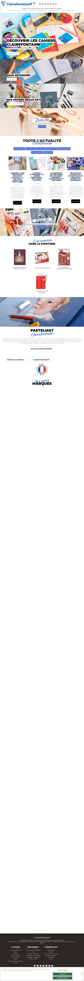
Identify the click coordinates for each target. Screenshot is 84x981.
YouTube (71, 4)
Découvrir (42, 126)
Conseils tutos (41, 148)
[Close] (81, 973)
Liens (15, 965)
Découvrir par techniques (15, 103)
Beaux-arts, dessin (64, 148)
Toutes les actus (19, 148)
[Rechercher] (16, 4)
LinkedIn (79, 4)
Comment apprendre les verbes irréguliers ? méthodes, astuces (33, 176)
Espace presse (51, 956)
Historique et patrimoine (15, 365)
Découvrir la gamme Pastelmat (41, 354)
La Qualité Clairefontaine (41, 365)
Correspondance (37, 152)
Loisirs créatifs (48, 152)
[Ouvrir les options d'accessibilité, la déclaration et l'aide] (56, 4)
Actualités (50, 957)
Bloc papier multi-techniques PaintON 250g (64, 273)
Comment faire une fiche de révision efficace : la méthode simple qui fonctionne (16, 178)
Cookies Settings (63, 970)
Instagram (76, 4)
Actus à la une (30, 148)
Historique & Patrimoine (15, 956)
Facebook (65, 4)
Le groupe (15, 959)
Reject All (62, 974)
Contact (51, 965)
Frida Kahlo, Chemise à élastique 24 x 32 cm (19, 273)
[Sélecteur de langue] (60, 4)
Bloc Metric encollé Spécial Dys (42, 297)
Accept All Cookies (62, 977)
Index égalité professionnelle (33, 961)
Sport (33, 957)
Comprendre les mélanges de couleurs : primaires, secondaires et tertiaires (50, 177)
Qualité (15, 957)
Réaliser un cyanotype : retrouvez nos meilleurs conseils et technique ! (67, 177)
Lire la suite (16, 208)
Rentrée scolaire (52, 148)
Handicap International (33, 959)
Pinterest (73, 4)
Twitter (68, 4)
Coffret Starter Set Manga (42, 274)
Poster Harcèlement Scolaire (50, 959)
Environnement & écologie (33, 956)
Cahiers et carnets (13, 53)
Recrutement (12, 79)
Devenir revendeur (15, 961)
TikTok (81, 4)
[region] (42, 974)
